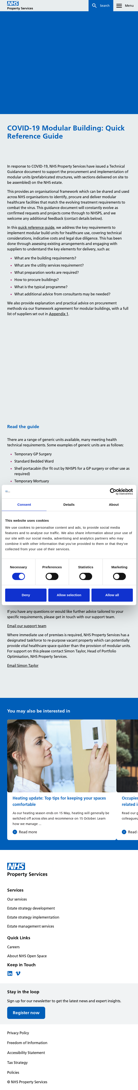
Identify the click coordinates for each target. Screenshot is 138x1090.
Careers (13, 947)
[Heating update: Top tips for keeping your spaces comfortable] (61, 779)
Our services (17, 899)
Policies (13, 1072)
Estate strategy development (31, 908)
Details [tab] (69, 504)
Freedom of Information (27, 1043)
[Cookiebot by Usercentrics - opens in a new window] (113, 491)
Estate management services (30, 926)
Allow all (112, 595)
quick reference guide (36, 227)
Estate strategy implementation (33, 917)
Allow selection (69, 595)
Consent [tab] (24, 504)
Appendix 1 (58, 314)
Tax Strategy (17, 1062)
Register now (26, 1012)
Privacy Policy (18, 1033)
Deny (26, 595)
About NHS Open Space (27, 956)
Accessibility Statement (26, 1052)
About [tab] (114, 504)
